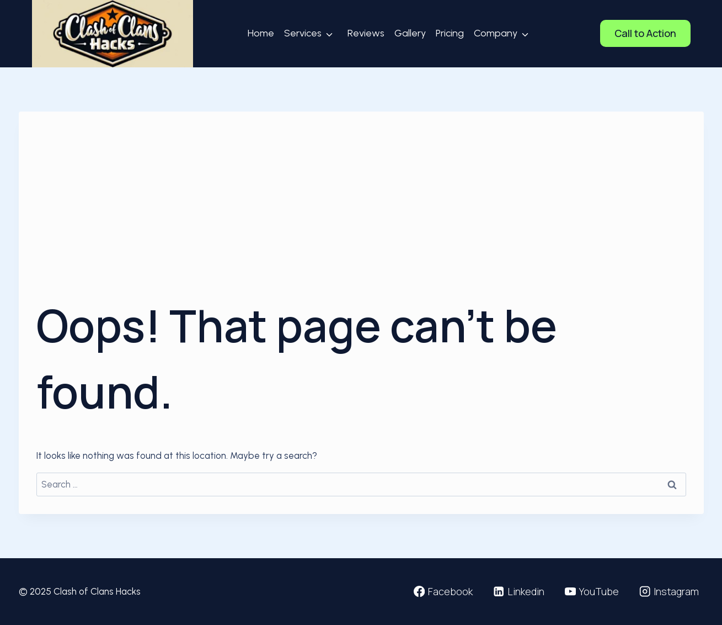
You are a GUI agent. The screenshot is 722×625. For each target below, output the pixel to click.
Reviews (365, 33)
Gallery (410, 33)
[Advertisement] (361, 212)
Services (303, 33)
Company (495, 33)
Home (261, 33)
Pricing (450, 33)
